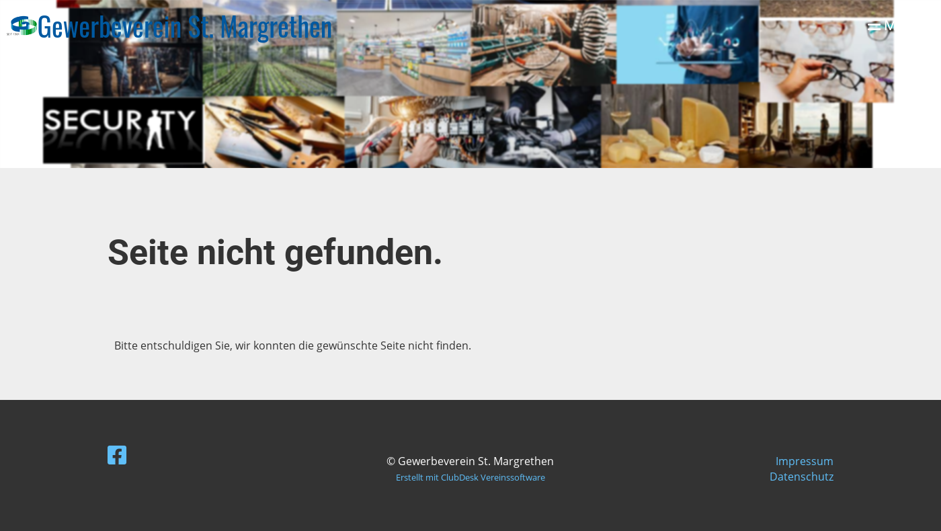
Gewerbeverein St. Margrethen (185, 25)
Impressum (804, 461)
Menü (894, 25)
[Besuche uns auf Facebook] (117, 454)
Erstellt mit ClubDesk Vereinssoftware (470, 477)
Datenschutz (801, 476)
